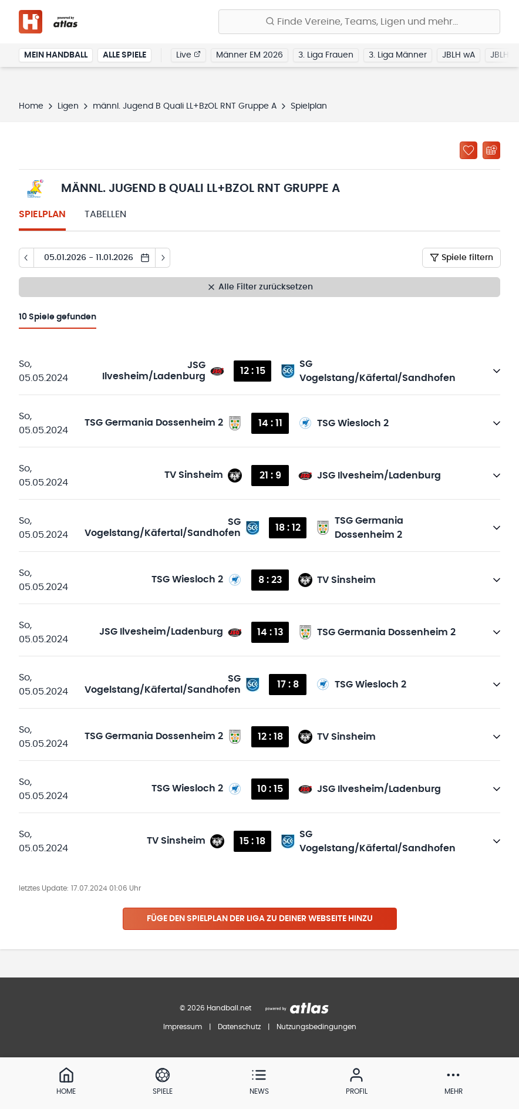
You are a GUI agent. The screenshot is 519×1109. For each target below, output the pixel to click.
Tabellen (105, 214)
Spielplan (42, 214)
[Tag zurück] (26, 258)
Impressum (182, 1026)
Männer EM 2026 (249, 55)
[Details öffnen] (496, 371)
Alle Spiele (124, 55)
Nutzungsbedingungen (316, 1026)
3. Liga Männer (398, 55)
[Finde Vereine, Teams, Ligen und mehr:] (359, 21)
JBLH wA (458, 55)
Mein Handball (55, 55)
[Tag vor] (163, 258)
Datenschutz (239, 1026)
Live (188, 54)
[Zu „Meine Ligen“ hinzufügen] (468, 150)
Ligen (68, 106)
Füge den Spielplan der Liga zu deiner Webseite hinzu (260, 919)
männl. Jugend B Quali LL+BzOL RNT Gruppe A (185, 106)
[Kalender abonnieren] (491, 150)
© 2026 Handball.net (215, 1008)
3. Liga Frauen (325, 55)
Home (31, 106)
